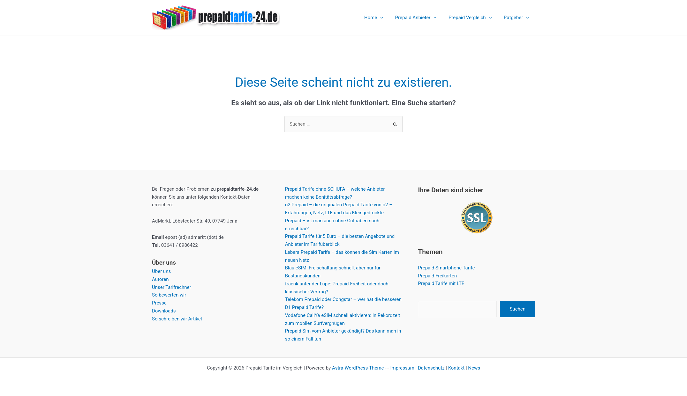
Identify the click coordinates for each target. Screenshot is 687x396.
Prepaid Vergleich (473, 17)
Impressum (402, 368)
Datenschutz (431, 368)
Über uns (161, 271)
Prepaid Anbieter (421, 17)
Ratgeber (517, 17)
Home (382, 17)
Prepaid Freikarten (437, 276)
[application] (388, 17)
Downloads (164, 311)
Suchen (517, 309)
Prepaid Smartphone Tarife (446, 268)
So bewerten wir (169, 295)
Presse (159, 303)
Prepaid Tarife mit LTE (441, 284)
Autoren (160, 279)
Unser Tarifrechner (171, 287)
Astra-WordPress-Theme (358, 368)
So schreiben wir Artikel (177, 319)
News (474, 368)
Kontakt (456, 368)
